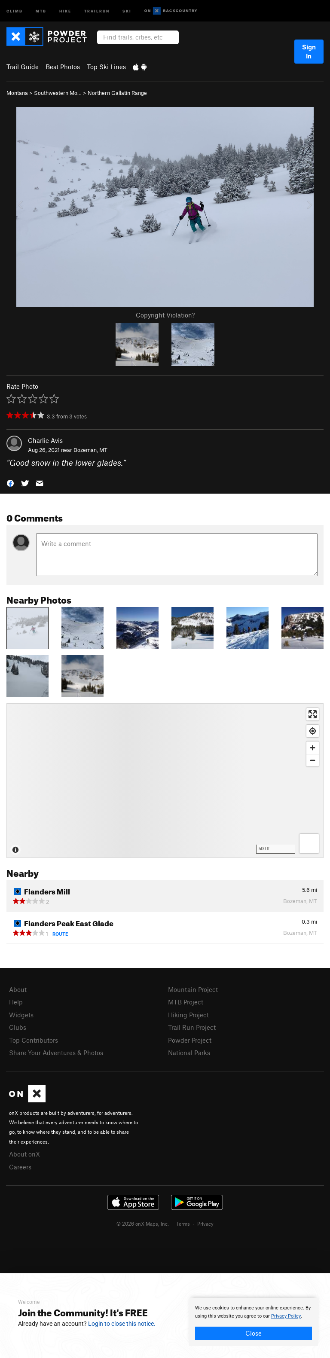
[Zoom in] (312, 748)
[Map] (165, 781)
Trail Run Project (192, 1027)
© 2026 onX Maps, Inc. (142, 1224)
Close (253, 1333)
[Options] (309, 843)
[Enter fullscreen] (312, 714)
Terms (183, 1224)
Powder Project (189, 1040)
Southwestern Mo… (58, 92)
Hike (65, 10)
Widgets (21, 1015)
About (18, 989)
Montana (17, 92)
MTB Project (185, 1002)
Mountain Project (193, 989)
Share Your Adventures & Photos (56, 1052)
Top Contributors (33, 1040)
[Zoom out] (312, 760)
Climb (14, 10)
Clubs (17, 1027)
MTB (41, 10)
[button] (10, 483)
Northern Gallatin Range (117, 92)
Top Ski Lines (106, 66)
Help (16, 1002)
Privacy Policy (286, 1316)
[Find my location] (312, 731)
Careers (20, 1167)
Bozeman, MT (90, 449)
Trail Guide (22, 66)
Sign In (309, 51)
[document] (253, 1322)
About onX (24, 1154)
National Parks (189, 1052)
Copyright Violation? (165, 315)
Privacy (205, 1224)
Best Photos (63, 66)
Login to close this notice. (122, 1323)
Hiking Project (188, 1015)
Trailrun (97, 10)
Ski (126, 10)
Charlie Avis (45, 440)
